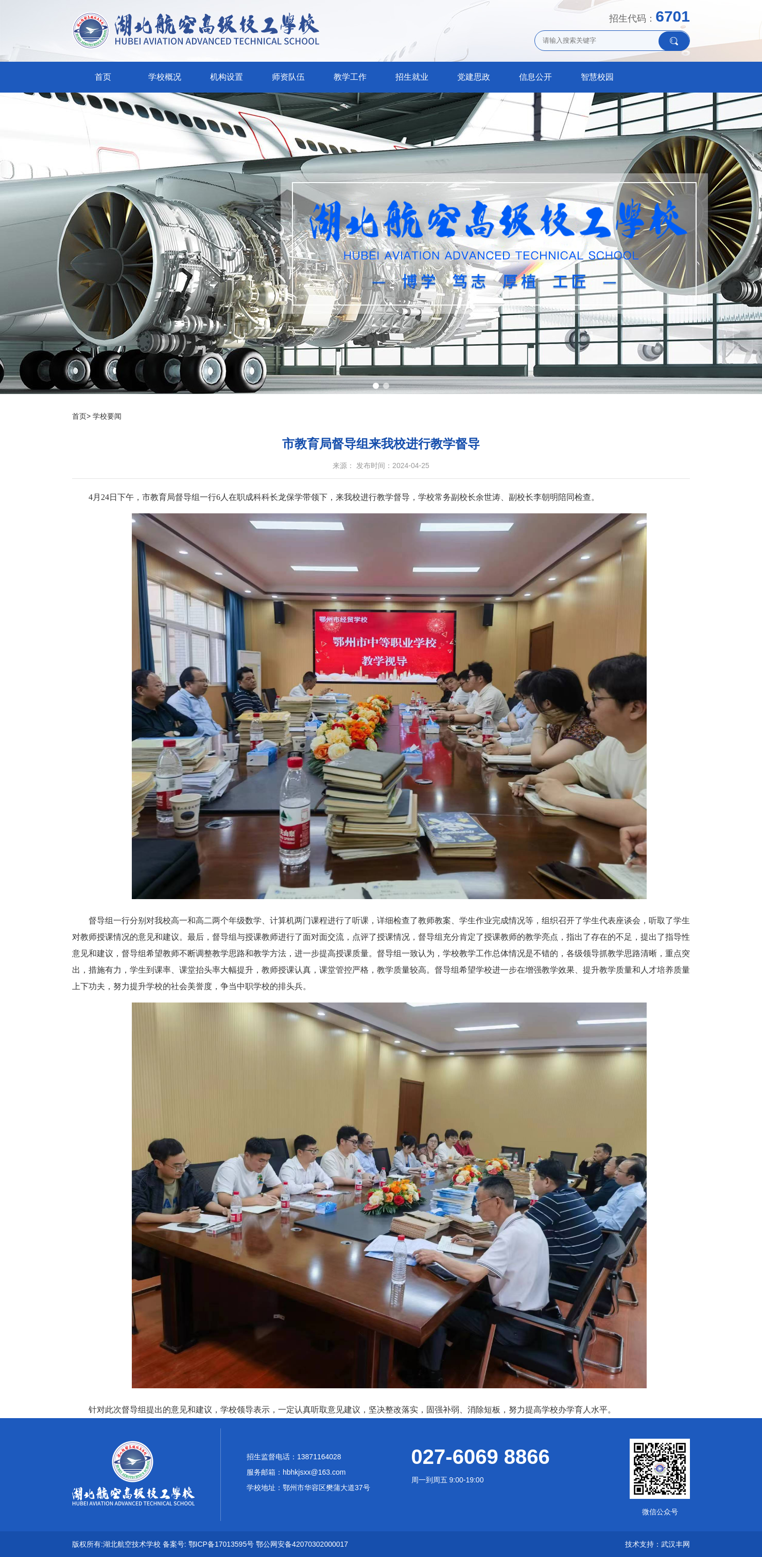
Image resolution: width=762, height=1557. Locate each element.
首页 (103, 77)
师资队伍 (288, 77)
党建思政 (473, 77)
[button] (376, 386)
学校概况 (164, 77)
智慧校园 (597, 77)
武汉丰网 (675, 1544)
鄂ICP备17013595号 (221, 1544)
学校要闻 (107, 416)
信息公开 (535, 77)
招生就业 (411, 77)
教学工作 (350, 77)
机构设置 (226, 77)
